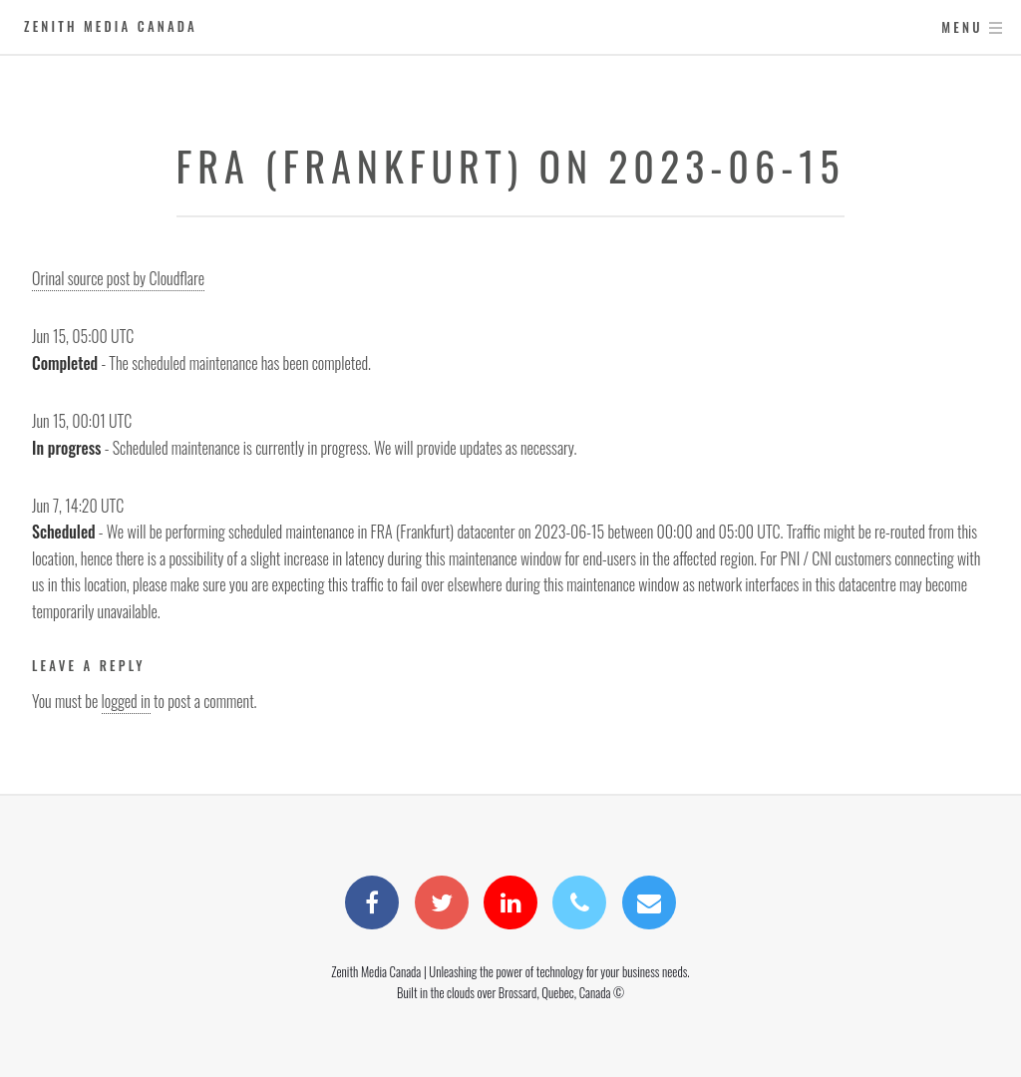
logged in (126, 701)
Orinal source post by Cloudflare (118, 278)
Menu (961, 27)
